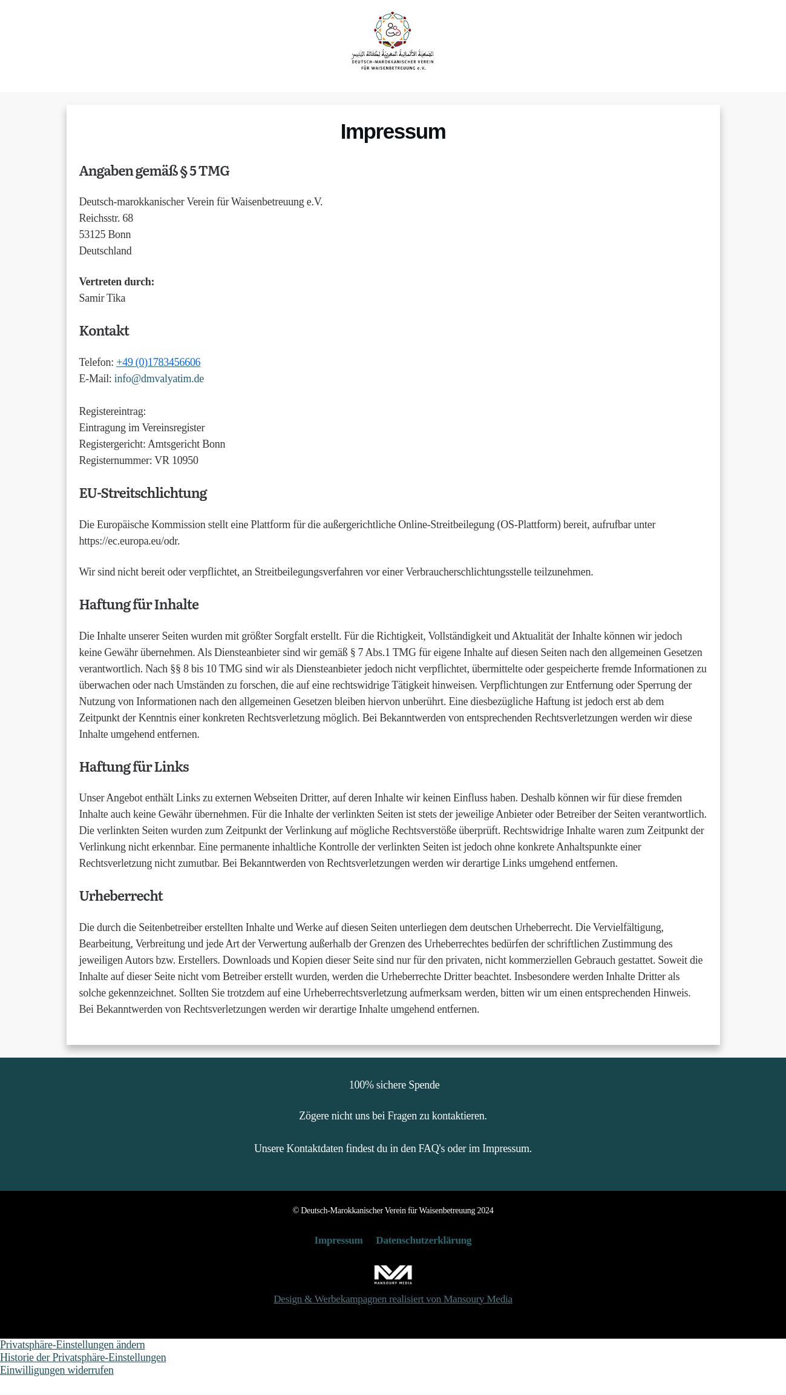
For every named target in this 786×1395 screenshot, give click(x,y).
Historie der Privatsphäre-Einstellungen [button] (83, 1376)
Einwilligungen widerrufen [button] (57, 1388)
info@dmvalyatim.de (159, 397)
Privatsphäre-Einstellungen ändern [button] (72, 1363)
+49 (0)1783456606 (158, 380)
